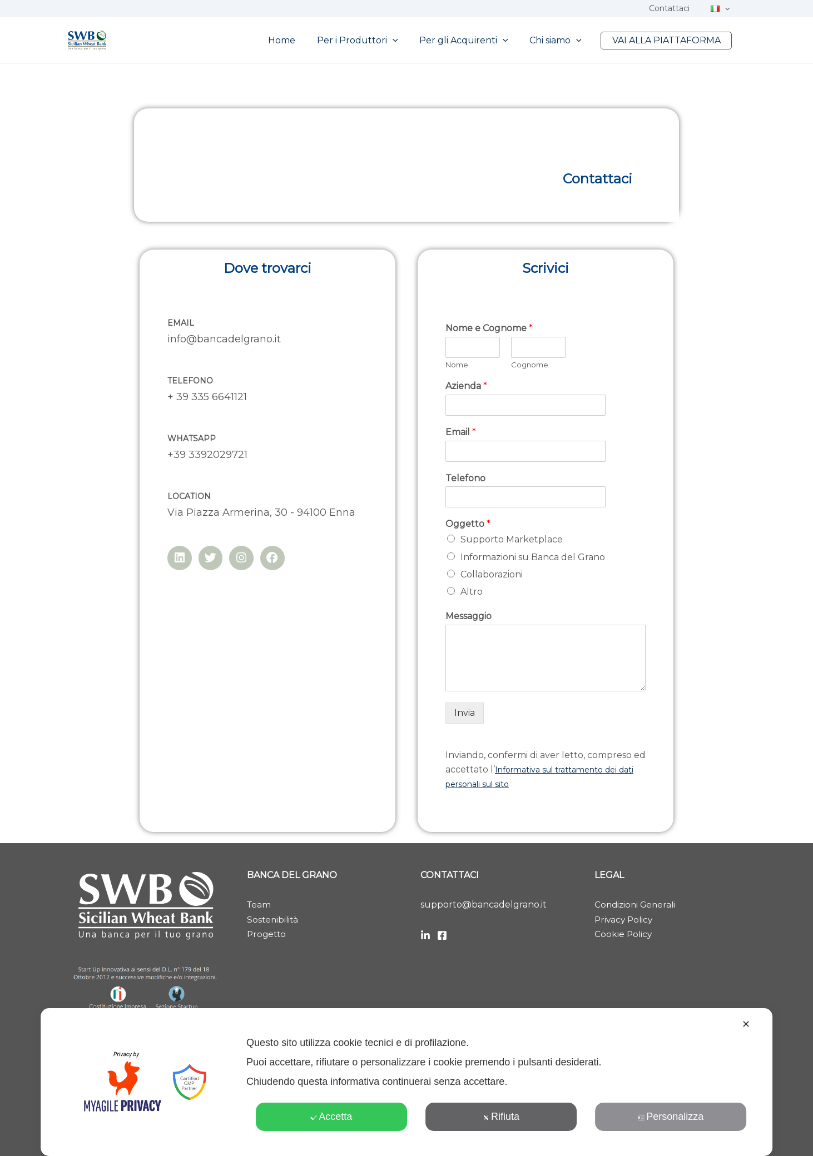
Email (460, 432)
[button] (727, 8)
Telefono (465, 478)
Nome (456, 364)
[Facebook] (442, 935)
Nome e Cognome (489, 328)
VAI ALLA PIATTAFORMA (668, 40)
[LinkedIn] (425, 935)
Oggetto (467, 524)
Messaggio (468, 616)
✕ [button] (746, 1024)
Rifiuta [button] (501, 1116)
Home (298, 40)
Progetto (267, 934)
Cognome (529, 364)
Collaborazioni (491, 574)
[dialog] (406, 1082)
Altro (471, 591)
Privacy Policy (625, 919)
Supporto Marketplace (511, 539)
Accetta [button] (331, 1116)
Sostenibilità (273, 919)
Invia (464, 712)
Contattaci (677, 8)
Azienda (466, 386)
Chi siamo (561, 40)
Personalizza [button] (670, 1116)
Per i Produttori (370, 40)
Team (259, 904)
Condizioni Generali (637, 904)
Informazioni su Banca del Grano (532, 557)
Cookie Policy (623, 934)
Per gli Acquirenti (473, 40)
